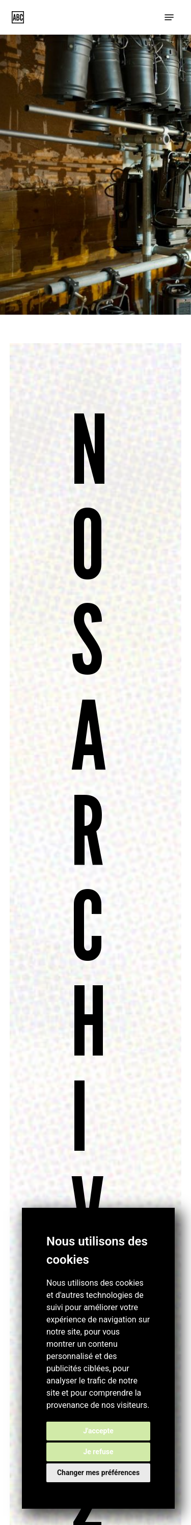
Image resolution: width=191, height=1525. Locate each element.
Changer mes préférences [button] (98, 1472)
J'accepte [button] (98, 1431)
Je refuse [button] (98, 1452)
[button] (169, 17)
